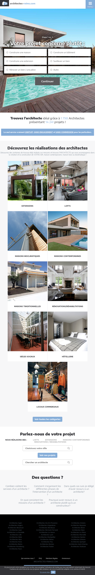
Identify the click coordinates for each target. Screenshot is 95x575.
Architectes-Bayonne (78, 525)
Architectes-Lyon (47, 535)
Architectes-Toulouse (78, 546)
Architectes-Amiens (78, 523)
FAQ (40, 558)
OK (53, 572)
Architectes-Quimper (78, 542)
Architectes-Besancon (16, 528)
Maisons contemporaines (76, 440)
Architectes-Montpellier (47, 537)
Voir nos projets (47, 455)
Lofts (36, 440)
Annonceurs (66, 558)
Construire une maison (20, 52)
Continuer (47, 81)
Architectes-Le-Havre (47, 532)
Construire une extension (21, 61)
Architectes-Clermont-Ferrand (47, 530)
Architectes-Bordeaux (47, 528)
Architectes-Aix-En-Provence (47, 523)
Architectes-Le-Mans (78, 532)
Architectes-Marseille (78, 535)
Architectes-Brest (78, 528)
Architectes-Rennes (47, 544)
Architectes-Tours (15, 549)
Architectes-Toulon (47, 546)
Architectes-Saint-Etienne (78, 544)
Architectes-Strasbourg (15, 546)
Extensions (51, 440)
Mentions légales (52, 558)
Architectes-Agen (15, 523)
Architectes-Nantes (78, 537)
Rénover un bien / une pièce (22, 70)
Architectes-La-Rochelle (15, 532)
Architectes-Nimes (47, 539)
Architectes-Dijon (78, 530)
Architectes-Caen (16, 530)
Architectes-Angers (16, 525)
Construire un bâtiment (64, 52)
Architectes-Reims (15, 544)
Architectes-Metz (16, 537)
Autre (56, 70)
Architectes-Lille (16, 535)
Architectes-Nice (16, 539)
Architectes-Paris (16, 542)
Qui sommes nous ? (28, 558)
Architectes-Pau (47, 542)
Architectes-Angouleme (47, 525)
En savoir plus (45, 572)
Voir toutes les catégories (47, 419)
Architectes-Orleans (78, 539)
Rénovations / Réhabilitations (50, 442)
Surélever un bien (61, 61)
